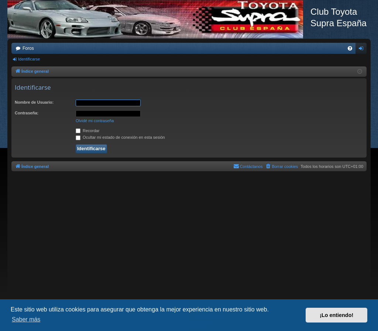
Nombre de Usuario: (34, 102)
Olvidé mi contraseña (95, 120)
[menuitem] (349, 48)
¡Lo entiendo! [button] (336, 315)
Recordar (87, 130)
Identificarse (29, 59)
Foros (28, 48)
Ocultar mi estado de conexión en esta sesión (120, 137)
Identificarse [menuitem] (363, 50)
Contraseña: (26, 113)
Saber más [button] (26, 319)
